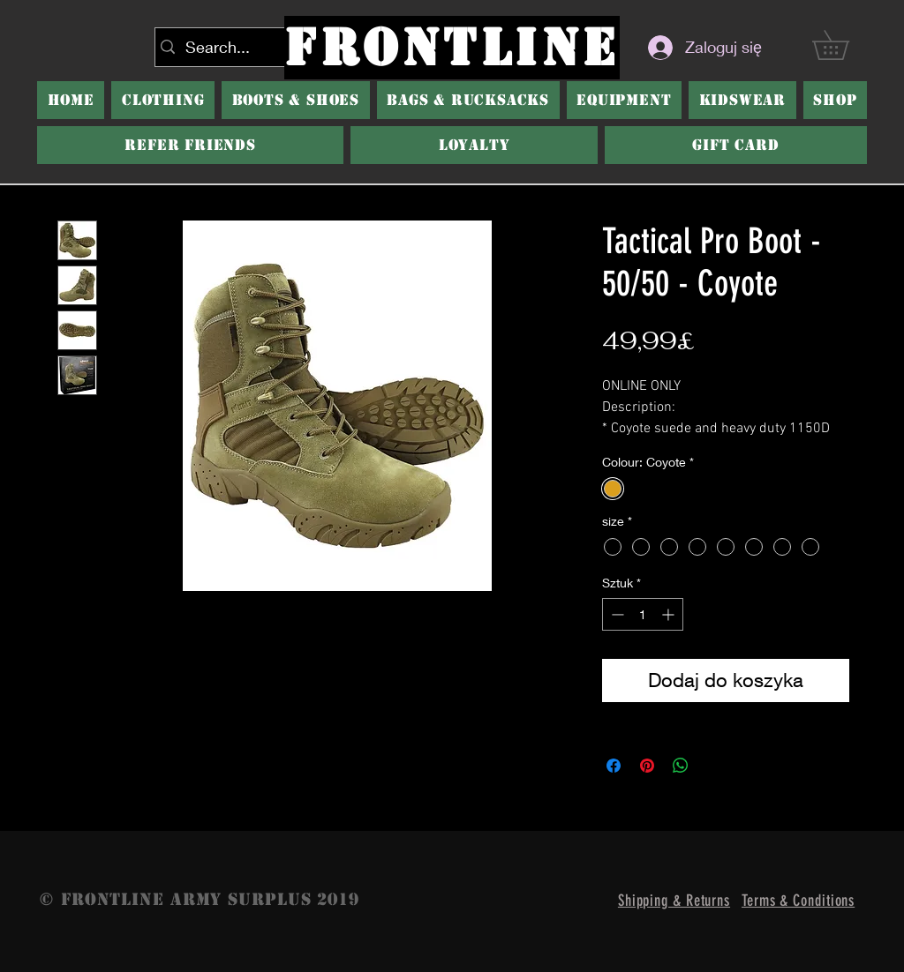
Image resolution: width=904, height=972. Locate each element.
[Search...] (245, 47)
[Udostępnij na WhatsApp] (680, 765)
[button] (296, 100)
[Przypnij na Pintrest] (647, 765)
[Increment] (670, 614)
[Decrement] (616, 614)
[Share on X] (714, 765)
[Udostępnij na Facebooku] (613, 765)
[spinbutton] (643, 614)
